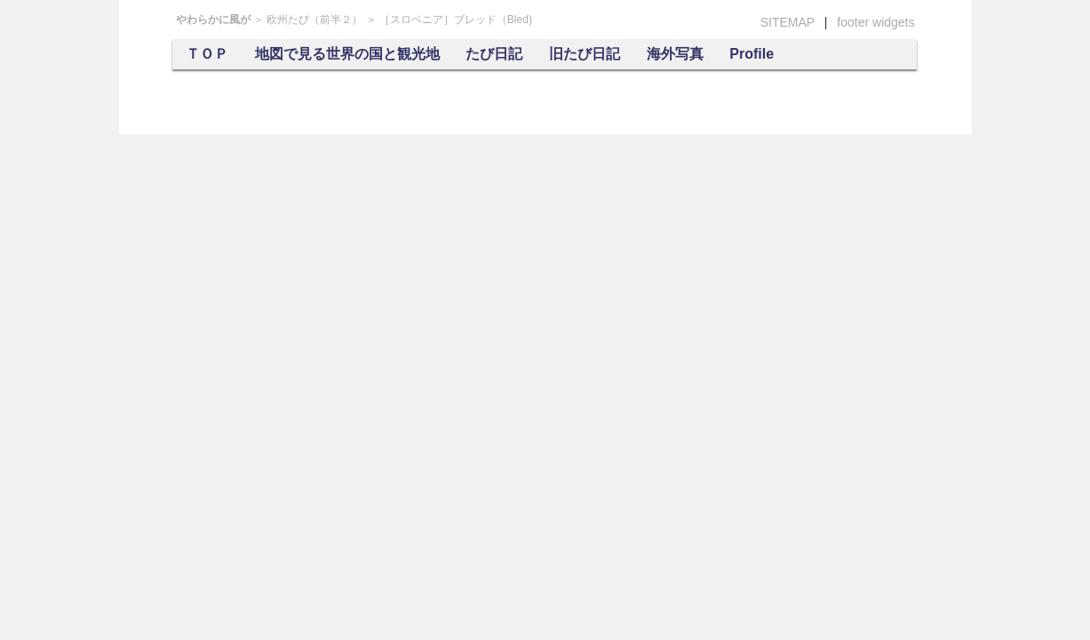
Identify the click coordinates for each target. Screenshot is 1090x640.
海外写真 (675, 53)
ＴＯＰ (207, 53)
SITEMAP (787, 22)
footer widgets (875, 22)
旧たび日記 (584, 53)
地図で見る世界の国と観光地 (347, 53)
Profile (751, 53)
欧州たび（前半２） (314, 19)
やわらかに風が (213, 19)
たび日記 (493, 53)
